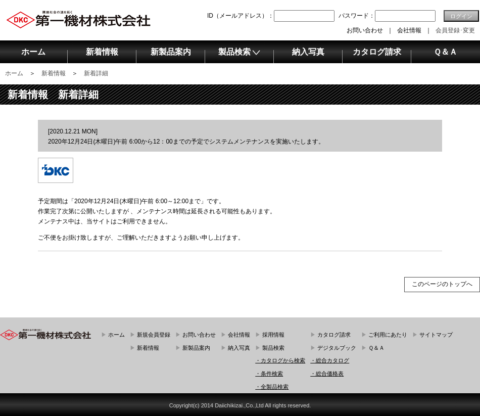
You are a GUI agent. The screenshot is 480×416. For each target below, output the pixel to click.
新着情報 (53, 73)
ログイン (461, 16)
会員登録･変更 (455, 30)
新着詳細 (96, 73)
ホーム (14, 73)
